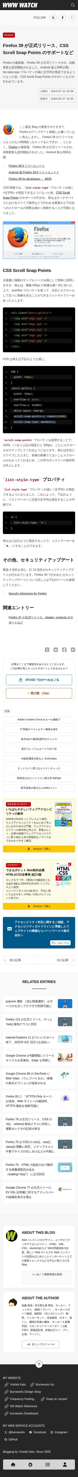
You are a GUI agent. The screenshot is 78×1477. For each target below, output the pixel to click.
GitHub (11, 1439)
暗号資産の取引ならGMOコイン (39, 787)
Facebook (37, 1432)
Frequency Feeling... (20, 1399)
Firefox (13, 147)
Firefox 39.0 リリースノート (27, 165)
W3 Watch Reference (20, 1406)
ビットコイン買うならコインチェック (39, 768)
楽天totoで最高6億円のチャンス (39, 738)
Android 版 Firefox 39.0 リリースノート (34, 172)
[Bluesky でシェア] (56, 649)
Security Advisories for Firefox (28, 593)
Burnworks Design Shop (22, 1391)
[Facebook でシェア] (64, 649)
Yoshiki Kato (15, 1384)
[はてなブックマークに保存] (73, 649)
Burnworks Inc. (42, 1384)
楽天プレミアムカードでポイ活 (39, 748)
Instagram (58, 1432)
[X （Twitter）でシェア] (47, 649)
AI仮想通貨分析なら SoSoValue (39, 758)
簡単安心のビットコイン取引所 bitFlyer (39, 777)
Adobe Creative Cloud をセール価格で (39, 719)
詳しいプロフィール (40, 1344)
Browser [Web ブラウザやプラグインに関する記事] (8, 34)
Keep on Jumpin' (54, 1399)
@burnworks (14, 1432)
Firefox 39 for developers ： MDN (30, 178)
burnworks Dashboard (21, 1413)
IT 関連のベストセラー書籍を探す (39, 729)
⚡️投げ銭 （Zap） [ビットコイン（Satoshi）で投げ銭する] (39, 693)
